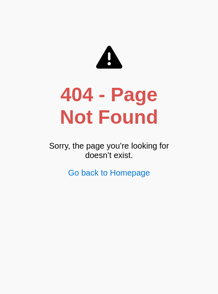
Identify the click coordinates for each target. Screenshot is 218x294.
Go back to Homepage (109, 172)
